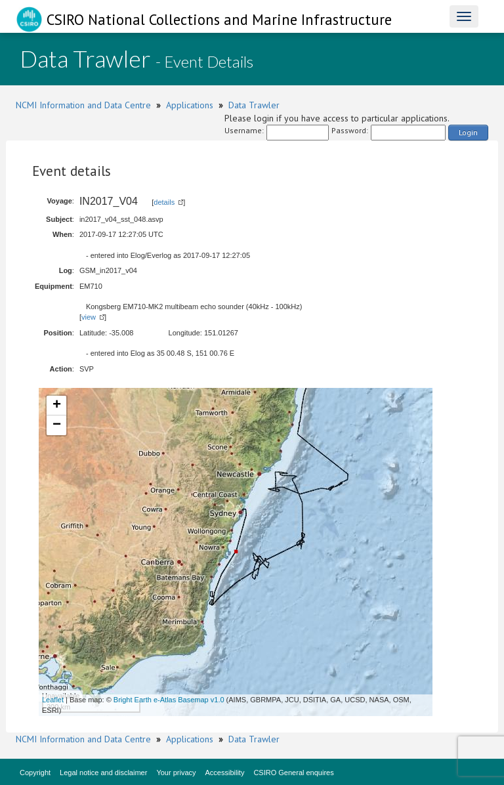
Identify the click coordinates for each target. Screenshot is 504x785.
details (164, 202)
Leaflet (53, 700)
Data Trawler (254, 105)
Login (468, 132)
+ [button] (56, 405)
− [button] (56, 425)
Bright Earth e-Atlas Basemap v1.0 (169, 700)
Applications (189, 105)
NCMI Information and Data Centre (83, 105)
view (88, 317)
